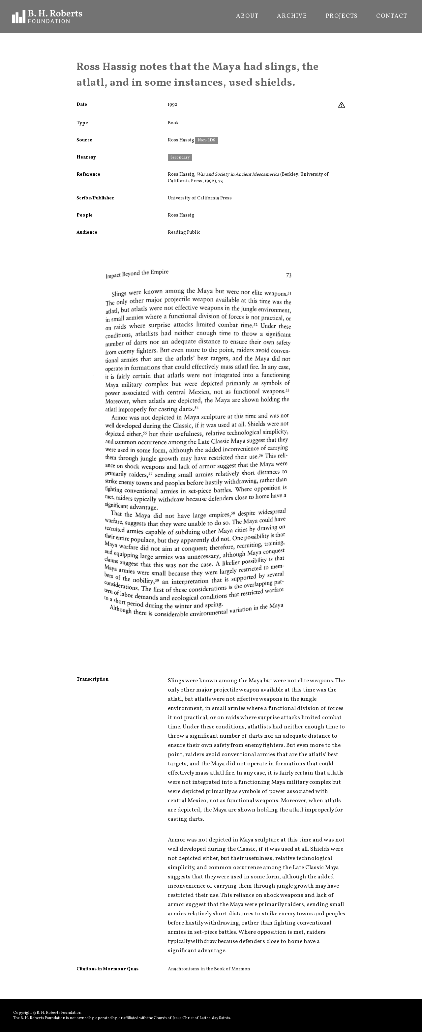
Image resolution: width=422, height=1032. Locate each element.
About (247, 16)
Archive (292, 16)
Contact (391, 16)
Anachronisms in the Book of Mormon (209, 969)
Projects (342, 16)
